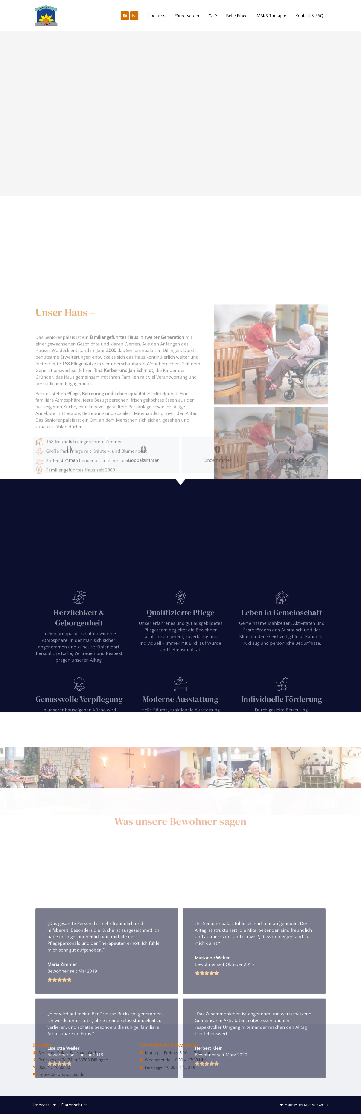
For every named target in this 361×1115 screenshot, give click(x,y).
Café (212, 15)
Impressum (45, 1105)
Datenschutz (74, 1105)
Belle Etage (236, 15)
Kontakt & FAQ (309, 15)
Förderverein (187, 15)
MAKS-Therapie (271, 15)
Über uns (156, 15)
